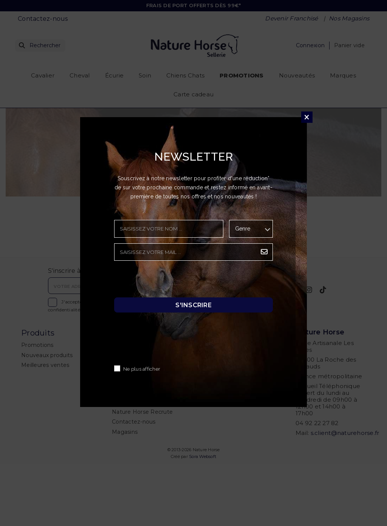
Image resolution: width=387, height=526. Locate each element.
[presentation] (171, 281)
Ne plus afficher (141, 369)
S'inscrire (193, 305)
